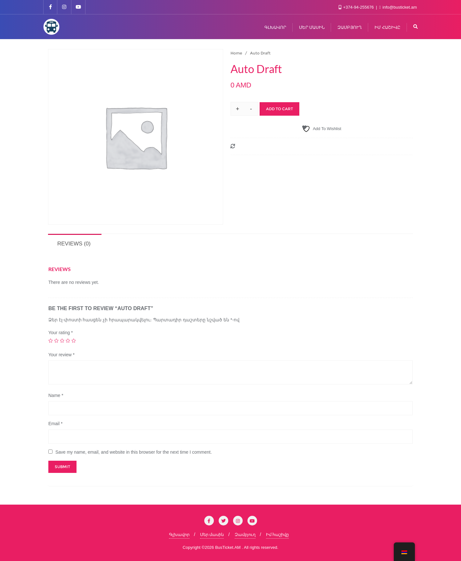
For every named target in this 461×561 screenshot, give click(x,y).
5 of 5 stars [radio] (73, 340)
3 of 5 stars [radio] (62, 340)
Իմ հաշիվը (277, 534)
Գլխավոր (179, 534)
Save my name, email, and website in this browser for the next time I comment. (133, 452)
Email (55, 423)
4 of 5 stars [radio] (68, 340)
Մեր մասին (212, 534)
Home (236, 53)
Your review (61, 354)
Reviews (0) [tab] (74, 244)
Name (55, 395)
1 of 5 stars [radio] (50, 340)
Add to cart (279, 108)
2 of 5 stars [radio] (56, 340)
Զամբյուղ (245, 534)
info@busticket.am (398, 7)
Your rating (60, 332)
